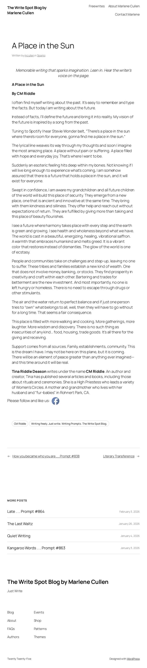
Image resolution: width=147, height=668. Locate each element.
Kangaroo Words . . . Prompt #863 (36, 548)
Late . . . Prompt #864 (26, 511)
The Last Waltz (20, 524)
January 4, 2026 (130, 536)
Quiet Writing (18, 536)
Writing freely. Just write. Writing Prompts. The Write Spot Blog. (69, 423)
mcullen (29, 55)
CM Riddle (20, 423)
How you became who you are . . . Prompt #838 (46, 456)
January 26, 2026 (129, 523)
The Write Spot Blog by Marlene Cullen (26, 10)
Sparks (41, 55)
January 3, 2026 (130, 548)
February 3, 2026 (129, 511)
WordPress (133, 659)
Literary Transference (119, 456)
